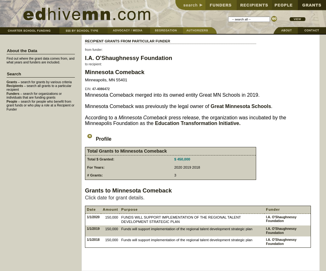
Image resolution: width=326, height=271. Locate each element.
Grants (12, 82)
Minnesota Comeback (114, 72)
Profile (98, 139)
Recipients (15, 86)
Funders (13, 93)
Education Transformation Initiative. (197, 123)
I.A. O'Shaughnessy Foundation (128, 58)
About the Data (22, 50)
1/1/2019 (93, 228)
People (12, 101)
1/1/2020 (93, 217)
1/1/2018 (93, 239)
